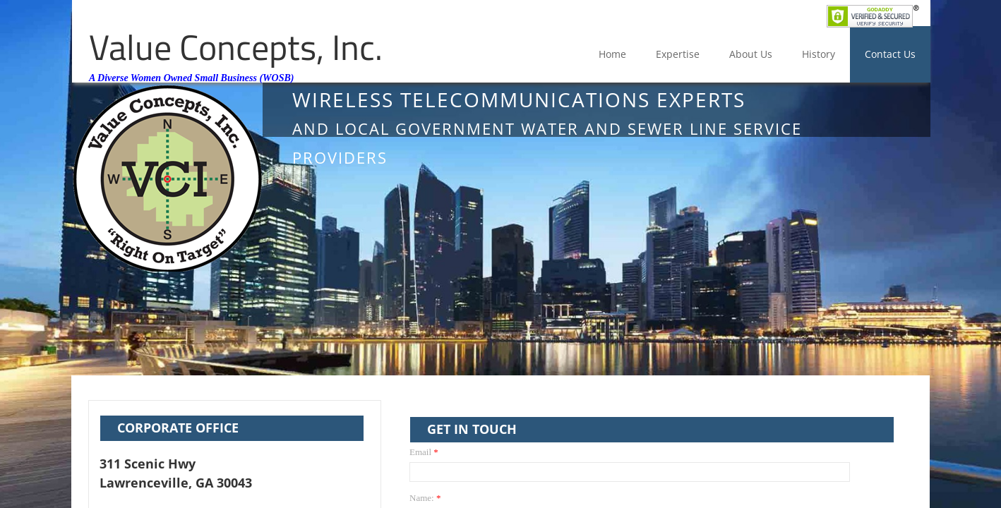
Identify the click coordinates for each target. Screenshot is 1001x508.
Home (612, 54)
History (818, 54)
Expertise (678, 54)
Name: (424, 497)
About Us (750, 54)
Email (423, 451)
